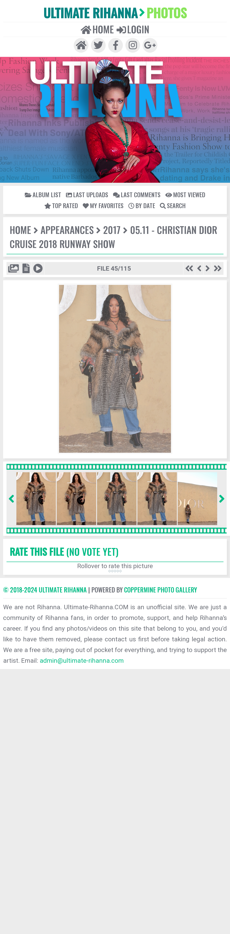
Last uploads (87, 194)
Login (133, 29)
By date (141, 205)
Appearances (67, 230)
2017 (112, 230)
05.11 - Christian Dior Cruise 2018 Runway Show (113, 237)
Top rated (61, 205)
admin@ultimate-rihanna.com (82, 660)
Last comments (136, 194)
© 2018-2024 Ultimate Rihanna (45, 589)
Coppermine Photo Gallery (160, 589)
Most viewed (185, 194)
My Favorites (103, 205)
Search (173, 205)
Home (97, 29)
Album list (43, 194)
